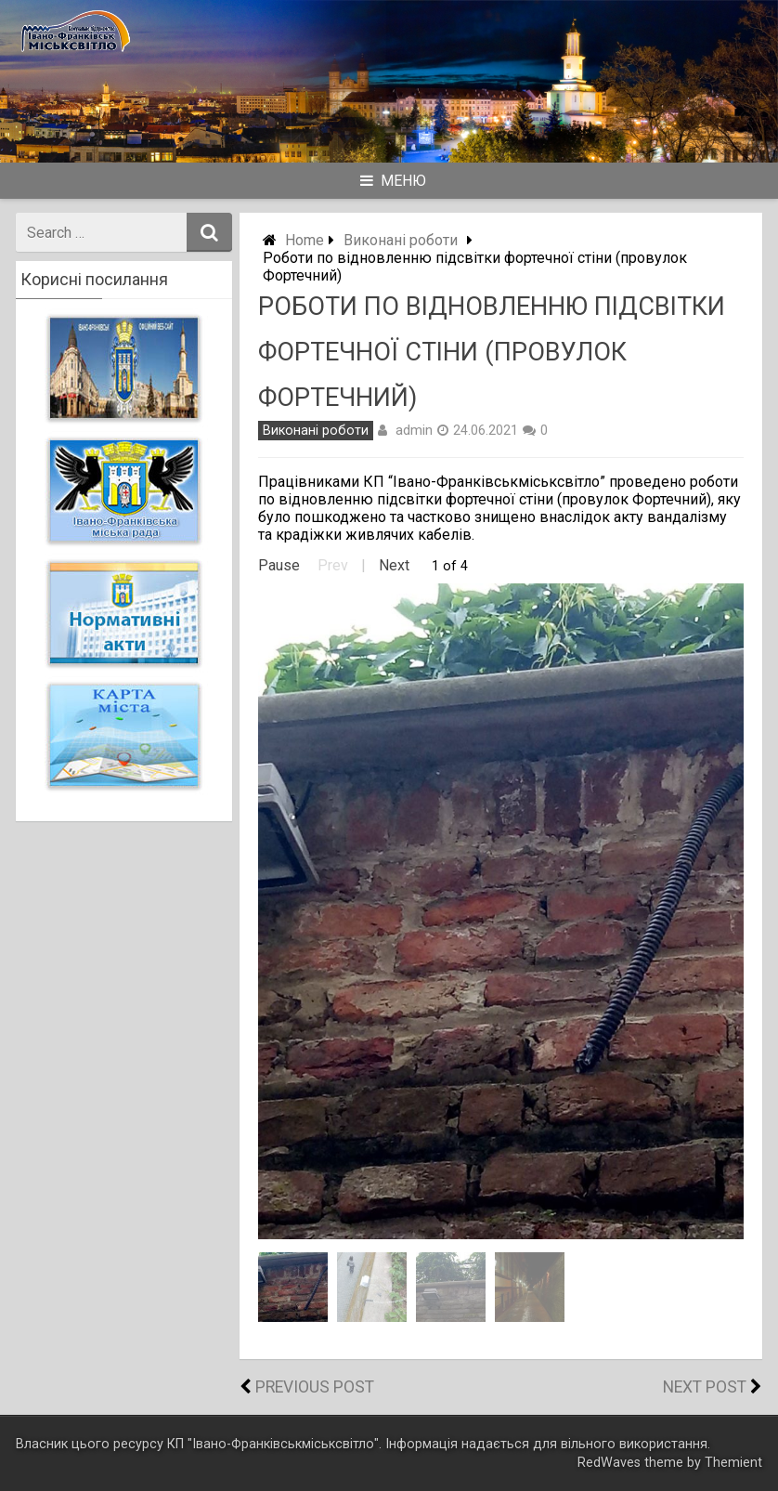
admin (414, 430)
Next (394, 565)
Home (304, 240)
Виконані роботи (401, 240)
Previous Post (314, 1387)
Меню (393, 181)
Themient (733, 1463)
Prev (333, 565)
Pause (279, 565)
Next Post (704, 1387)
